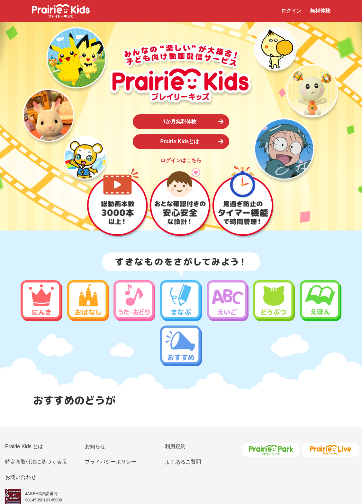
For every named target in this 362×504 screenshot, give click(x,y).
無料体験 (320, 10)
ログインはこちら (181, 160)
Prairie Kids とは (24, 394)
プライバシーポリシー (110, 410)
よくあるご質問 (183, 410)
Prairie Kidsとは (179, 141)
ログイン (291, 10)
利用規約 (175, 394)
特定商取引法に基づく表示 (36, 410)
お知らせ (95, 394)
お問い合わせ (20, 425)
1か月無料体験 (180, 121)
